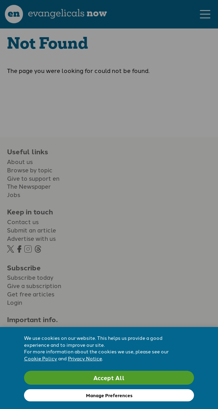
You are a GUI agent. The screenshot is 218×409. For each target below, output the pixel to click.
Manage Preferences (109, 395)
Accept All (109, 377)
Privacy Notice (85, 358)
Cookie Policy (40, 358)
